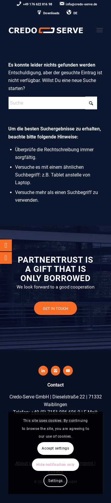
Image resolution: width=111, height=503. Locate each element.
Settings (55, 481)
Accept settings (55, 448)
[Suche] (52, 103)
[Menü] (99, 30)
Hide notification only (55, 465)
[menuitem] (34, 5)
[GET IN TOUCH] (55, 308)
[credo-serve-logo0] (46, 30)
